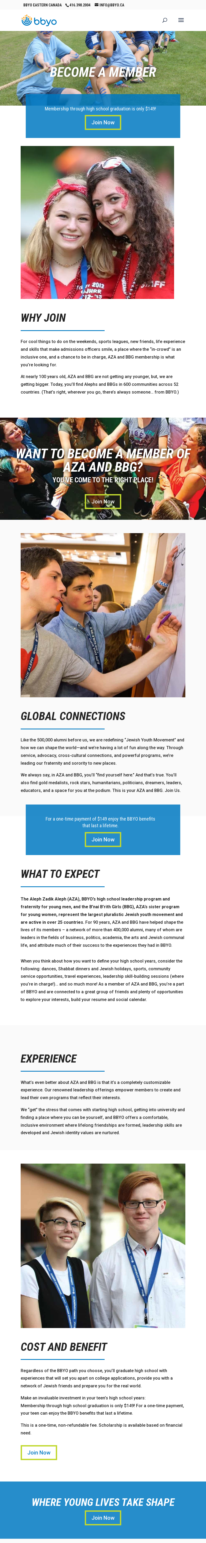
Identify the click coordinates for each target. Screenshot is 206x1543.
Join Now (103, 122)
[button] (181, 23)
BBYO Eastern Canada (42, 5)
